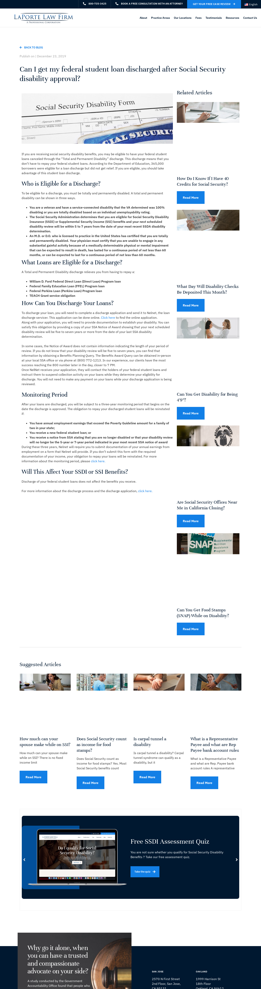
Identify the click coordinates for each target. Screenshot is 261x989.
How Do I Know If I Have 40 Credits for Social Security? (203, 181)
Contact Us (250, 18)
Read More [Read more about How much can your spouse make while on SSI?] (33, 777)
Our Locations (182, 18)
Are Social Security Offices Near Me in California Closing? (207, 505)
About (143, 18)
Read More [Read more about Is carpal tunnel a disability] (147, 777)
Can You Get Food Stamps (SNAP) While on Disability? (203, 612)
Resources (232, 18)
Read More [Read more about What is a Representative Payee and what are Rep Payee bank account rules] (204, 783)
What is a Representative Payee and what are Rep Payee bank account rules (215, 744)
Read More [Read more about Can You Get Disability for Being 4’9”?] (191, 413)
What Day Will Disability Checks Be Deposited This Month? (208, 289)
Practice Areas (160, 18)
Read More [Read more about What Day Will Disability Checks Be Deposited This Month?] (191, 305)
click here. (98, 461)
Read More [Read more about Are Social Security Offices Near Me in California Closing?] (191, 521)
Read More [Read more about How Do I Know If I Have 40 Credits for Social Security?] (191, 198)
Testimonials (214, 18)
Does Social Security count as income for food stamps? (102, 744)
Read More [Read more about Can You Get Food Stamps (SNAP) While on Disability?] (191, 629)
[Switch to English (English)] (251, 4)
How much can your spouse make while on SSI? (45, 741)
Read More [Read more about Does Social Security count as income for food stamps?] (90, 783)
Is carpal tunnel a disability (149, 741)
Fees (198, 18)
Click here (108, 318)
